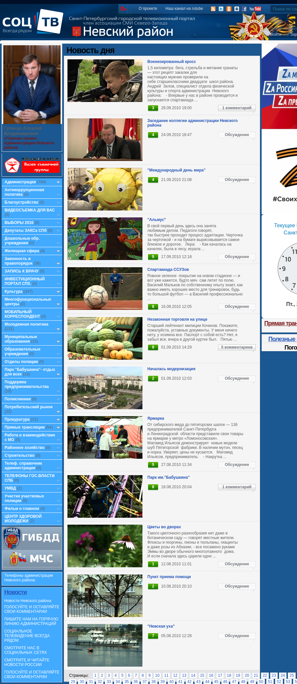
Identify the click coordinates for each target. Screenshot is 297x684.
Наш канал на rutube (184, 8)
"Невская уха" (161, 626)
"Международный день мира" (176, 170)
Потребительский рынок (29, 407)
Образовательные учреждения (23, 351)
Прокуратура (17, 419)
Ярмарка (155, 418)
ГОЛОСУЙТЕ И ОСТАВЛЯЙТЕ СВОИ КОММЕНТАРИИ (31, 609)
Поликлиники (18, 399)
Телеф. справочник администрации (23, 465)
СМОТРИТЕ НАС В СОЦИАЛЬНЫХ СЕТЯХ (25, 650)
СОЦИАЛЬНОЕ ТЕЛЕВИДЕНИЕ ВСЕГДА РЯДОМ (27, 636)
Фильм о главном (22, 508)
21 (256, 675)
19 (238, 675)
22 (265, 675)
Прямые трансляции (25, 427)
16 (211, 675)
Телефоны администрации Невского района (28, 577)
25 (291, 675)
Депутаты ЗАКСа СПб (25, 230)
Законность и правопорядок (19, 261)
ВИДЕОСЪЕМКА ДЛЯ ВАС (30, 210)
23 (274, 675)
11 (166, 675)
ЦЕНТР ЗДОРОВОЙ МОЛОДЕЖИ (23, 518)
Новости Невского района (27, 600)
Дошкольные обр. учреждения (22, 240)
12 (175, 675)
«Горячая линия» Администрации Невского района (29, 143)
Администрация (20, 182)
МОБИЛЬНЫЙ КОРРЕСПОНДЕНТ (23, 314)
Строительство (19, 455)
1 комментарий (236, 108)
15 (202, 675)
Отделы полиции (21, 361)
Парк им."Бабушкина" (168, 477)
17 (220, 675)
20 (247, 675)
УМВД (10, 488)
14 (193, 675)
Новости (15, 592)
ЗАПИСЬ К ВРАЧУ (22, 271)
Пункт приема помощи (169, 576)
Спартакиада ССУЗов (168, 269)
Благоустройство (22, 202)
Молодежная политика (26, 324)
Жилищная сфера (22, 251)
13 (184, 675)
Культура (13, 291)
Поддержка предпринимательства (27, 384)
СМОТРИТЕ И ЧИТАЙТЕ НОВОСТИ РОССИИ (26, 662)
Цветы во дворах (164, 527)
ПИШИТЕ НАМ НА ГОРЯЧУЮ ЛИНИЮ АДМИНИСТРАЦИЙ (31, 621)
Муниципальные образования (21, 339)
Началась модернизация (171, 369)
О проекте (148, 8)
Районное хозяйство (25, 447)
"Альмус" (156, 219)
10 (157, 675)
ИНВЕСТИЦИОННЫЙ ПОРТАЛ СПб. (25, 281)
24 (283, 675)
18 (229, 675)
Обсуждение (237, 134)
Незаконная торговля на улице (177, 319)
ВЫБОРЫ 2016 (19, 222)
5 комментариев (236, 347)
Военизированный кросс (171, 61)
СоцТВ (34, 25)
